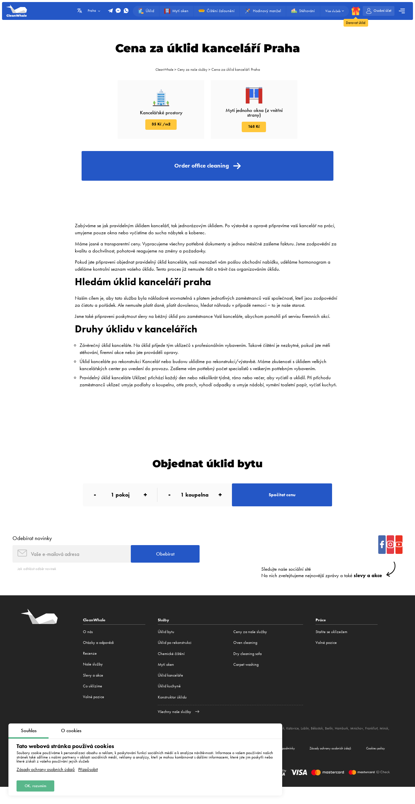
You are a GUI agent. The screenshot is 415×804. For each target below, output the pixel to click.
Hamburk (352, 743)
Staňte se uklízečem (331, 647)
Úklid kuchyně (169, 701)
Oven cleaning (245, 658)
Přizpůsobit (88, 768)
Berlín (338, 743)
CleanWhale (162, 69)
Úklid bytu (166, 647)
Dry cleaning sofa (247, 669)
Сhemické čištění (171, 669)
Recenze (90, 669)
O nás (88, 647)
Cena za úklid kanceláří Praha (238, 69)
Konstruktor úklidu (172, 712)
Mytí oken (166, 680)
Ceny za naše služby (193, 69)
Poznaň (284, 743)
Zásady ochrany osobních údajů (46, 768)
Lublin (312, 743)
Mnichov (369, 743)
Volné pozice (93, 712)
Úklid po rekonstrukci (174, 658)
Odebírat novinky (32, 551)
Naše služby (93, 680)
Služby (164, 635)
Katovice (298, 743)
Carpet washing (246, 680)
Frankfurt (385, 743)
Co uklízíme (92, 701)
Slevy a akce (93, 690)
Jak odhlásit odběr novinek (39, 584)
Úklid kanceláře (170, 690)
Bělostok (325, 743)
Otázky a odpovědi (98, 658)
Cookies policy (373, 764)
